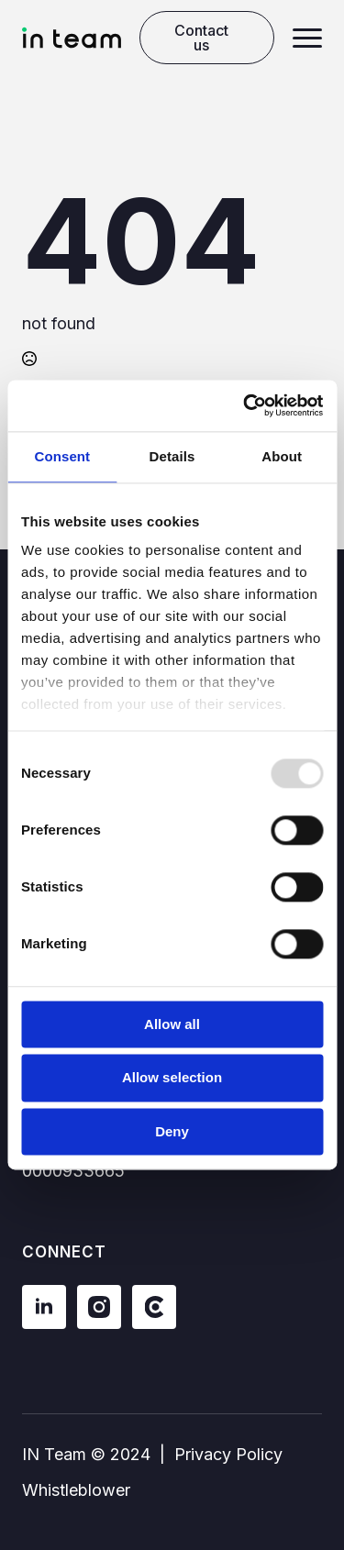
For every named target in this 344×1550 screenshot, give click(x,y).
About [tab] (281, 456)
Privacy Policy (228, 1454)
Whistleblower (76, 1490)
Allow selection (172, 1078)
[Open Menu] (307, 37)
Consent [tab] (62, 456)
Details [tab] (172, 456)
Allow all (172, 1024)
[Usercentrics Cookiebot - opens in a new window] (245, 405)
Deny (172, 1131)
